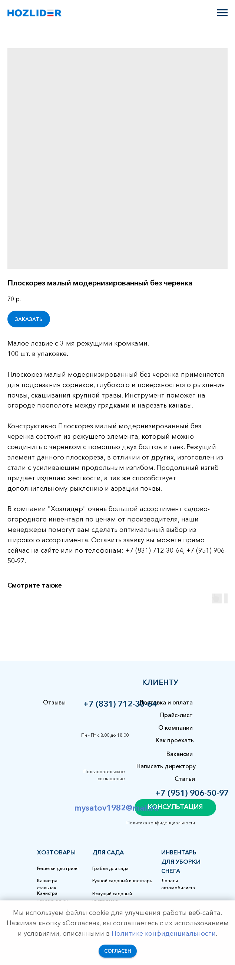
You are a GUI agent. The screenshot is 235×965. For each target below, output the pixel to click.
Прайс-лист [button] (176, 715)
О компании (175, 727)
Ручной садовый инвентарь (122, 880)
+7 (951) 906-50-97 (192, 793)
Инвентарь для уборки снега (181, 861)
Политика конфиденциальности (160, 822)
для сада (108, 852)
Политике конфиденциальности (164, 933)
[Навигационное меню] (222, 13)
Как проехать (175, 740)
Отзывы (54, 702)
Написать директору (166, 766)
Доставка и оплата (166, 702)
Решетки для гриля (58, 868)
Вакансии (179, 754)
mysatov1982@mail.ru (116, 808)
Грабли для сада (110, 868)
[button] (175, 807)
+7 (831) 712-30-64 (120, 704)
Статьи (185, 778)
